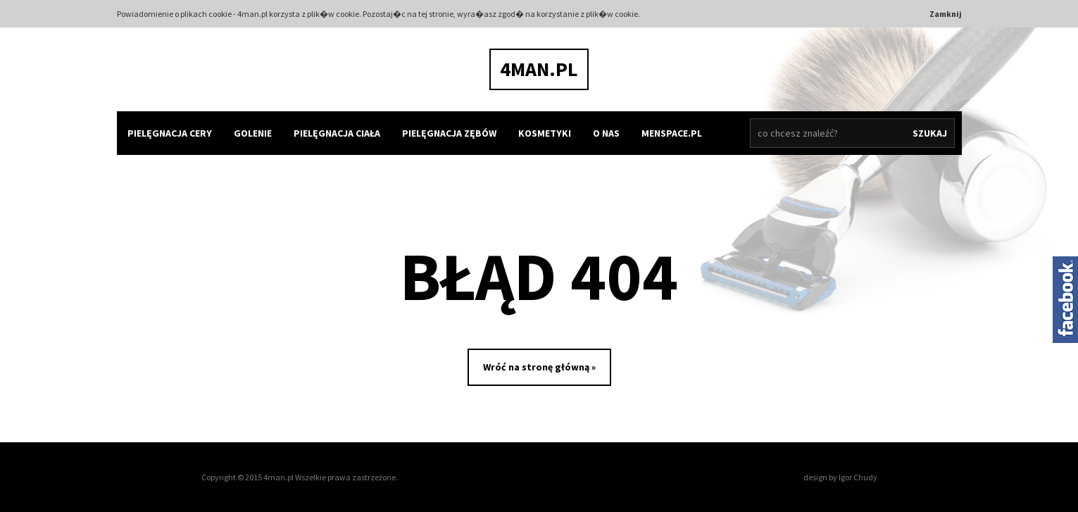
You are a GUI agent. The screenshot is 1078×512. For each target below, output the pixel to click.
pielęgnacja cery (169, 133)
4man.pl (539, 69)
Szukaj (930, 133)
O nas (606, 133)
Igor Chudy (858, 477)
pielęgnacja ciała (337, 133)
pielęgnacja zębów (449, 133)
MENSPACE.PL (671, 133)
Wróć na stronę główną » (539, 367)
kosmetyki (544, 133)
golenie (253, 133)
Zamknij (945, 13)
